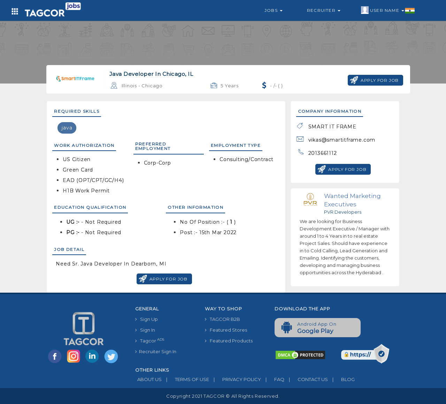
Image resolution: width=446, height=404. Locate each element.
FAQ (272, 379)
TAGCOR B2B (222, 319)
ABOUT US (148, 379)
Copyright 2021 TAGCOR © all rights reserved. (222, 396)
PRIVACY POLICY (235, 379)
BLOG (341, 379)
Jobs (273, 10)
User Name (388, 10)
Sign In (145, 330)
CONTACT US (306, 379)
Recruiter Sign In (155, 351)
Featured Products (229, 340)
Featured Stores (226, 330)
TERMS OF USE (185, 379)
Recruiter (323, 10)
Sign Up (146, 319)
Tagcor (149, 340)
